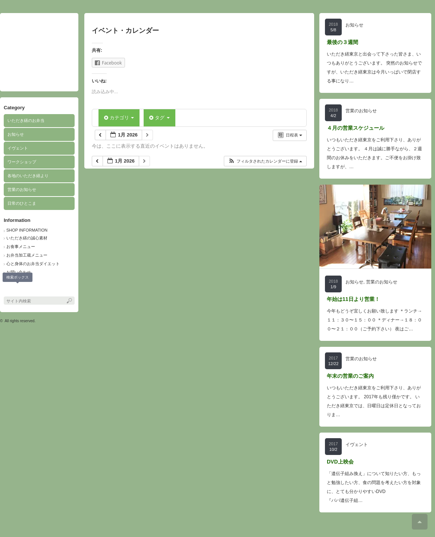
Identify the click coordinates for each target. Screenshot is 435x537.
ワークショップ (21, 162)
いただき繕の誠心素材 (26, 238)
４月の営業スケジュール (355, 128)
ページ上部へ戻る (420, 522)
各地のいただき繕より (27, 175)
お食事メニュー (20, 246)
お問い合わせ (18, 272)
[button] (265, 161)
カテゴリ (119, 117)
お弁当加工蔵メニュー (26, 255)
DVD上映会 (340, 462)
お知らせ (15, 134)
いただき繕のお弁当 (25, 120)
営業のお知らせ (21, 189)
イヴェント (17, 148)
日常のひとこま (21, 203)
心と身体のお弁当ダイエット (33, 263)
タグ (159, 117)
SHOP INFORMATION (26, 230)
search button (18, 289)
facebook (8, 289)
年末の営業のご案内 (350, 376)
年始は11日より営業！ (353, 299)
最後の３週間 (342, 42)
